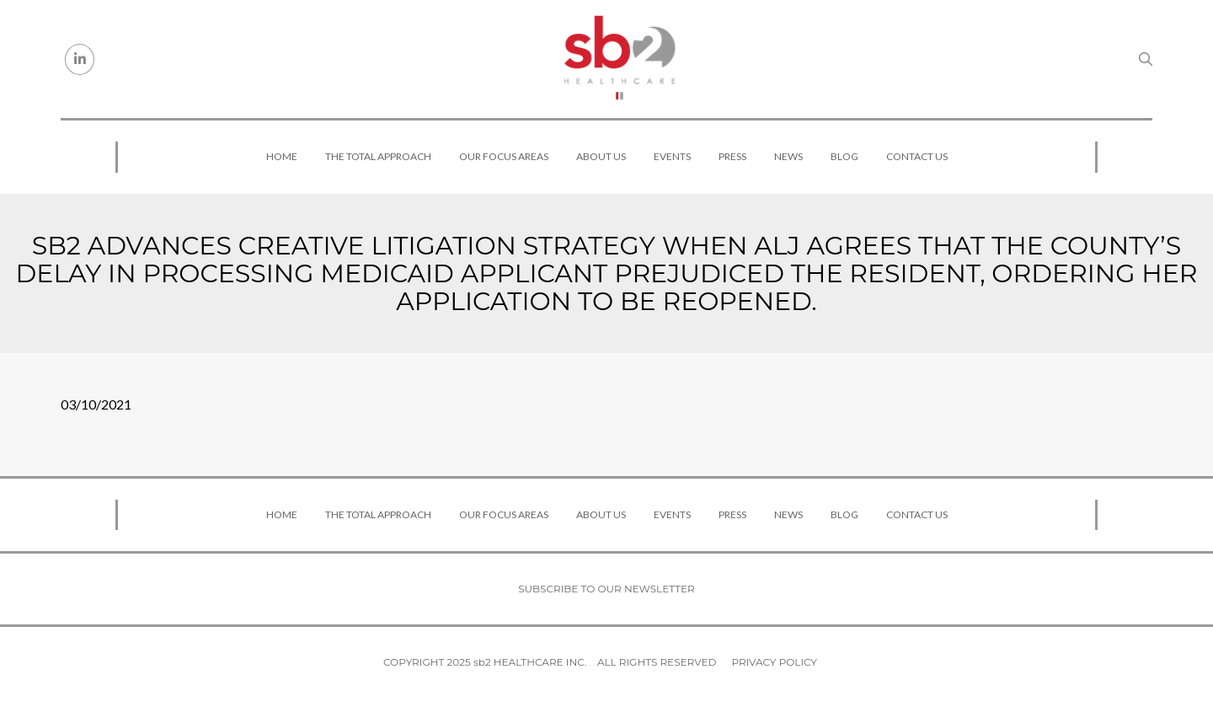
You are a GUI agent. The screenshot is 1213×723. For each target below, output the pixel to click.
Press (732, 156)
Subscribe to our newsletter (606, 588)
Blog (844, 156)
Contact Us (917, 156)
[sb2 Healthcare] (619, 59)
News (788, 156)
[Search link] (1145, 59)
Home (281, 156)
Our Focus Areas (503, 156)
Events (672, 156)
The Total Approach (378, 156)
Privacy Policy (774, 662)
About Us (601, 156)
